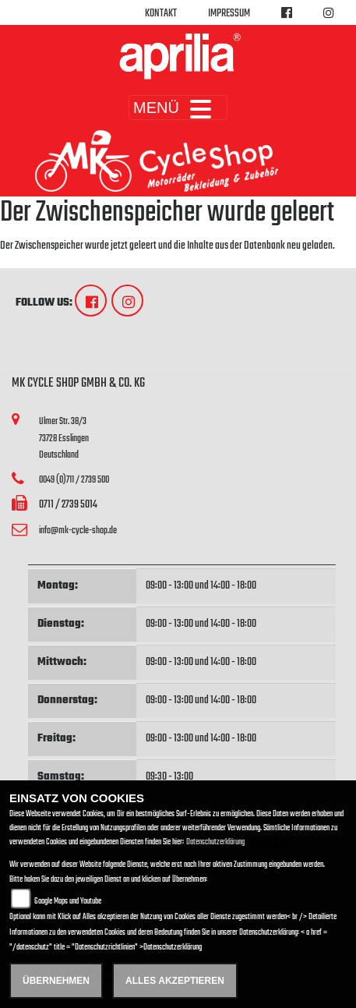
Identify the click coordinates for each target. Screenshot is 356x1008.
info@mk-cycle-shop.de (78, 530)
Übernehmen (56, 980)
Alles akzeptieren (174, 980)
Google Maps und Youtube (67, 901)
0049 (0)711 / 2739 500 (74, 480)
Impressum (229, 13)
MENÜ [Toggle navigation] (178, 107)
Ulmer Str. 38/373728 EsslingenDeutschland (64, 438)
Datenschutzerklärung (215, 842)
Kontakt (161, 13)
